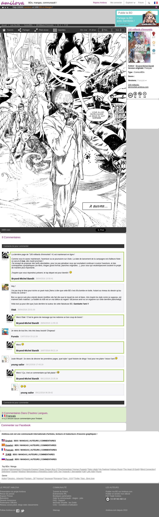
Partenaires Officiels (8, 503)
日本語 (6, 454)
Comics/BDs (28, 25)
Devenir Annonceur (8, 500)
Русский (7, 459)
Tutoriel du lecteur (60, 491)
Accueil (4, 25)
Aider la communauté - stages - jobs (68, 498)
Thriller (77, 478)
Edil (83, 471)
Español (7, 445)
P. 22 (66, 25)
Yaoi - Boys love (87, 478)
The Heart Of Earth (131, 469)
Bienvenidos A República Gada (40, 471)
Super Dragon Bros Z (48, 469)
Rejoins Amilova (100, 3)
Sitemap (56, 510)
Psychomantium (65, 469)
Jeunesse (49, 478)
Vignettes (61, 30)
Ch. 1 (59, 25)
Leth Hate (91, 471)
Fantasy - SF (30, 478)
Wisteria (22, 471)
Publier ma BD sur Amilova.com (119, 491)
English (7, 441)
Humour (40, 478)
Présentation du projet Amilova (13, 491)
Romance (58, 478)
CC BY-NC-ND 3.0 (116, 499)
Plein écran (43, 30)
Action (4, 478)
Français (9, 416)
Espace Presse (6, 496)
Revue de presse (7, 494)
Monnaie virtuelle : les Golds (65, 503)
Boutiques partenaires (62, 496)
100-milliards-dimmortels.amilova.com (138, 86)
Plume (98, 471)
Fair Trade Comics (113, 496)
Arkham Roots (116, 469)
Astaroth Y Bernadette (72, 471)
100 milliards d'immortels (44, 25)
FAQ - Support (59, 500)
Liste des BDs (15, 25)
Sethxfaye (6, 471)
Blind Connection (148, 469)
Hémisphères (15, 469)
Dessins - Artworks (16, 478)
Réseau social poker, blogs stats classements (19, 505)
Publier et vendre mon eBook (118, 494)
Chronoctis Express (30, 469)
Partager (26, 30)
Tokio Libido (93, 469)
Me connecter (116, 3)
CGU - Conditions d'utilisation (65, 505)
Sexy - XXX (68, 478)
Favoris (10, 30)
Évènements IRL (60, 494)
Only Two (58, 471)
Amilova (5, 469)
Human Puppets (80, 469)
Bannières (4, 498)
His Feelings (104, 469)
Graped (14, 471)
